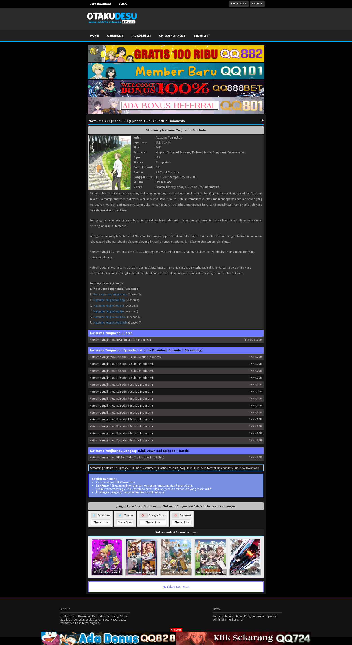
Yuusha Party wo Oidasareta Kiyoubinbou (245, 572)
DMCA (122, 4)
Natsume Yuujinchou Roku (109, 317)
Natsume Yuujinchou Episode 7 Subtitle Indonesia (121, 398)
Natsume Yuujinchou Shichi (110, 322)
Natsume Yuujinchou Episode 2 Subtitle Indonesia (121, 433)
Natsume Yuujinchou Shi (108, 305)
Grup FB (257, 3)
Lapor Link (238, 3)
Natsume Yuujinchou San (109, 300)
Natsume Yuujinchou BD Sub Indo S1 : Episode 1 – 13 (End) (127, 457)
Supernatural (212, 187)
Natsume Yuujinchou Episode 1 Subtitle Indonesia (121, 440)
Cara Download (101, 4)
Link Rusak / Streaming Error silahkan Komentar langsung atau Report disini (144, 485)
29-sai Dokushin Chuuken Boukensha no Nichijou (176, 572)
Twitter (124, 519)
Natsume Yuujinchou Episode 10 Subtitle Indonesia (122, 377)
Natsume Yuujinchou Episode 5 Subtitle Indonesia (121, 412)
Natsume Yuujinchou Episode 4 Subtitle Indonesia (121, 419)
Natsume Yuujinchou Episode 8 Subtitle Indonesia (121, 391)
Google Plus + (152, 519)
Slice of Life (194, 187)
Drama (160, 187)
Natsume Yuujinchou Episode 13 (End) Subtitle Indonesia (126, 357)
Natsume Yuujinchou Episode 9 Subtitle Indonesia (121, 384)
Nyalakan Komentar (176, 586)
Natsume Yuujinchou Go (108, 311)
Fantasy (171, 187)
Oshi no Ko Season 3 (107, 572)
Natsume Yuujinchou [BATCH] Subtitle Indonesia (120, 339)
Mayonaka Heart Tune (141, 572)
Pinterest (181, 519)
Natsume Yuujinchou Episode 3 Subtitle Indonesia (121, 426)
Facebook (100, 519)
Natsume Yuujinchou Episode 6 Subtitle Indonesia (121, 405)
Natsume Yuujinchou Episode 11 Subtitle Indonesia (122, 370)
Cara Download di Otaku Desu (115, 482)
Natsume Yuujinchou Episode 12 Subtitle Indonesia (122, 363)
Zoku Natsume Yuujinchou (110, 294)
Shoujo (181, 187)
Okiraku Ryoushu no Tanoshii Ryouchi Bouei (211, 572)
